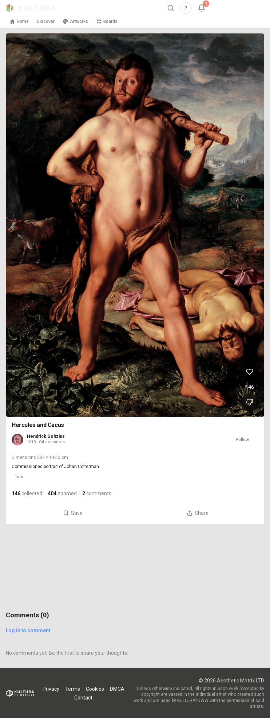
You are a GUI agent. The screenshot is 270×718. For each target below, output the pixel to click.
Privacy (51, 689)
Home (19, 21)
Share (198, 513)
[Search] (170, 8)
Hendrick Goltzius (46, 436)
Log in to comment (28, 630)
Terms (72, 689)
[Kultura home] (30, 8)
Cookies (95, 689)
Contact (83, 698)
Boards (107, 21)
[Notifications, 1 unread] (202, 8)
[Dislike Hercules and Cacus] (249, 402)
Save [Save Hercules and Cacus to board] (73, 513)
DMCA (117, 689)
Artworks (75, 21)
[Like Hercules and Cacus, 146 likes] (249, 371)
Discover (46, 21)
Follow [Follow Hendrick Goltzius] (242, 439)
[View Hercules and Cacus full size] (135, 225)
